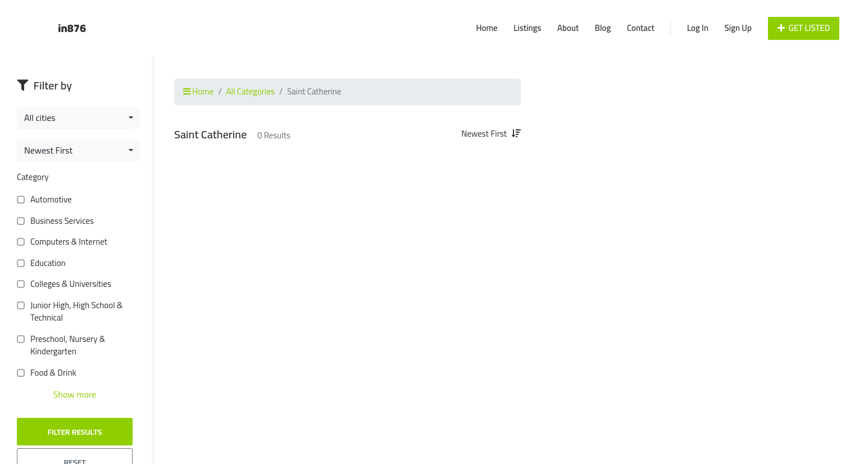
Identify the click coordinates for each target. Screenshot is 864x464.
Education (46, 263)
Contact (640, 28)
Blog (603, 28)
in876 (72, 27)
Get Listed (803, 28)
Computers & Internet (66, 242)
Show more (75, 394)
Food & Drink (51, 373)
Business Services (60, 221)
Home (486, 28)
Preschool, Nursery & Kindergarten (61, 345)
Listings (527, 28)
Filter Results (74, 432)
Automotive (49, 199)
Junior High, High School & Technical (69, 312)
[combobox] (78, 117)
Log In (697, 28)
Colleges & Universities (68, 284)
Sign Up (738, 28)
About (568, 28)
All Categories (250, 91)
